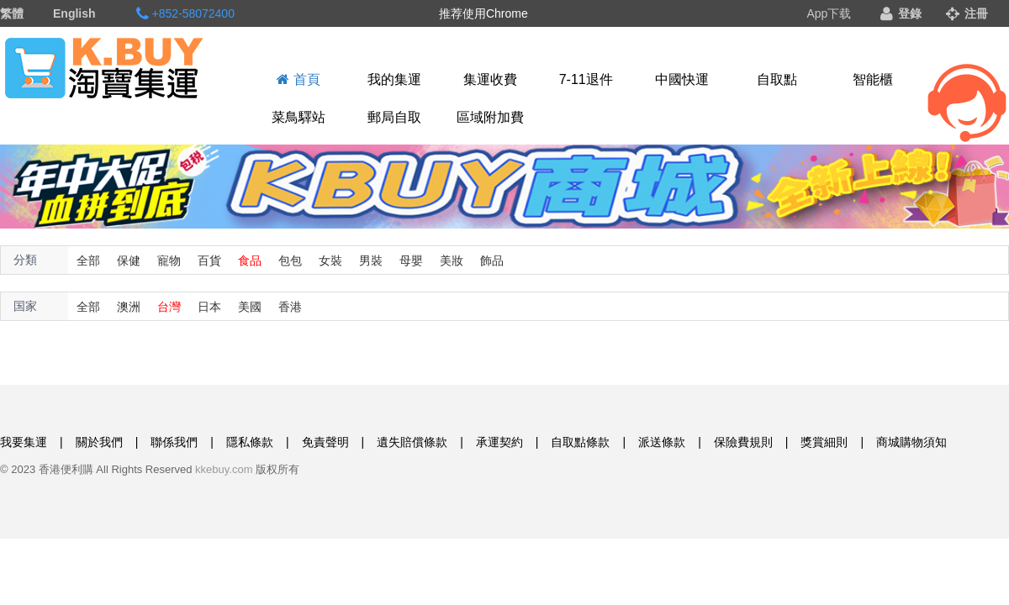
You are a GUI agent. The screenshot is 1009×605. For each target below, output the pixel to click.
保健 (128, 260)
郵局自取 (394, 117)
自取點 (777, 79)
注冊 (967, 13)
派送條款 (661, 442)
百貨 (209, 260)
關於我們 (99, 442)
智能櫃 (873, 79)
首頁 (298, 79)
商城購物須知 (911, 442)
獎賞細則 (824, 442)
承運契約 (499, 442)
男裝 (371, 260)
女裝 (330, 260)
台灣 (169, 306)
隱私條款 (249, 442)
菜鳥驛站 (298, 117)
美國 (249, 306)
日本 (209, 306)
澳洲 (128, 306)
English (74, 13)
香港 (290, 306)
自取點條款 (580, 442)
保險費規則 (743, 442)
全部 (88, 260)
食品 (249, 260)
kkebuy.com (223, 469)
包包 (290, 260)
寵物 (169, 260)
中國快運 (682, 79)
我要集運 (23, 442)
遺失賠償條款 (412, 442)
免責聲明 (325, 442)
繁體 (12, 13)
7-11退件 (586, 79)
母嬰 (411, 260)
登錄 (901, 13)
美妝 (451, 260)
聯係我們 (174, 442)
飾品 (492, 260)
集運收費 (490, 79)
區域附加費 (490, 117)
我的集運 (394, 79)
